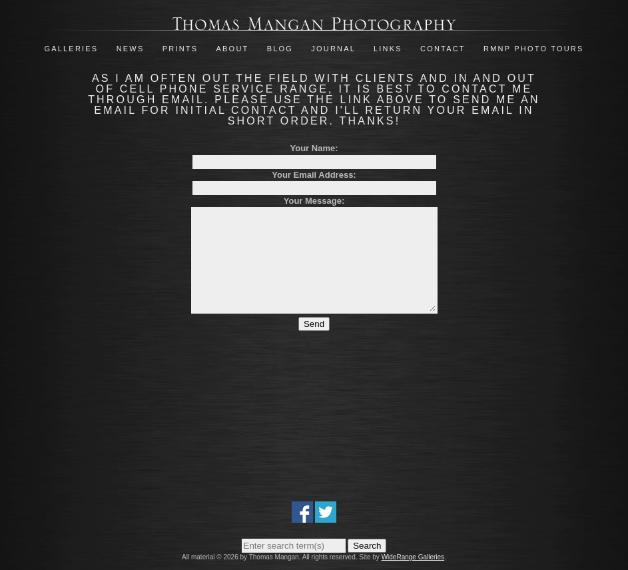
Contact (443, 49)
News (131, 49)
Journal (335, 49)
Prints (180, 49)
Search (367, 546)
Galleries (71, 49)
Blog (280, 49)
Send (314, 344)
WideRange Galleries (413, 557)
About (232, 49)
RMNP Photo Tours (533, 49)
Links (388, 49)
